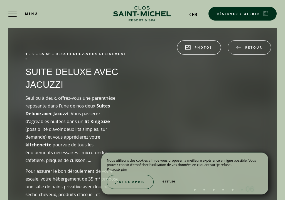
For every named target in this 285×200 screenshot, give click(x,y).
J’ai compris (130, 182)
